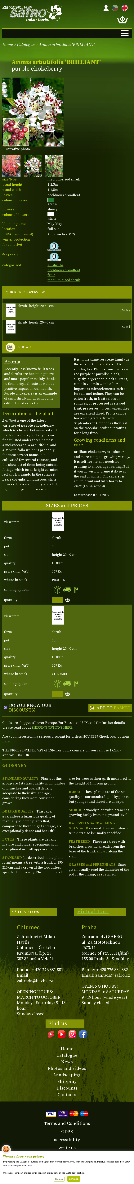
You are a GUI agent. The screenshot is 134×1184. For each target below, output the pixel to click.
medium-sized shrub (63, 280)
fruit (51, 275)
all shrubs (55, 265)
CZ (114, 7)
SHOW (26, 347)
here (6, 741)
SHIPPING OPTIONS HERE (52, 727)
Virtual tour (93, 911)
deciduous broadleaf (63, 270)
